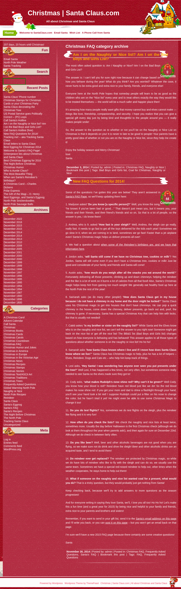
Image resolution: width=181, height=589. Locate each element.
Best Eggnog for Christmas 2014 (22, 147)
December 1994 (13, 285)
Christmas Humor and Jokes (20, 347)
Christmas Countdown (16, 340)
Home (9, 33)
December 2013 (13, 238)
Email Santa (61, 32)
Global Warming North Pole (19, 387)
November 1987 (13, 292)
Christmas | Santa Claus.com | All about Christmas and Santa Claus (134, 583)
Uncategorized (12, 424)
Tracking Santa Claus (16, 421)
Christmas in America (16, 350)
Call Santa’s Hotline (15, 120)
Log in (7, 439)
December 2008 (13, 245)
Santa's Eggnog (13, 404)
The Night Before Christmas (20, 163)
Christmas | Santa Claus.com (73, 13)
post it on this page (116, 522)
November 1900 (13, 295)
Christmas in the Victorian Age (21, 357)
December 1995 (13, 279)
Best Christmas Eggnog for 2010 (22, 160)
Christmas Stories (14, 371)
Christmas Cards (13, 334)
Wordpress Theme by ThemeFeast (82, 583)
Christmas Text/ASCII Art (18, 374)
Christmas (9, 327)
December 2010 (13, 242)
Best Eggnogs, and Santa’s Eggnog (24, 197)
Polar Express (12, 190)
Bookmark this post (77, 170)
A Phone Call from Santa (96, 32)
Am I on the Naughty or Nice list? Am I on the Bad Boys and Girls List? (120, 57)
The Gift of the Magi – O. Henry (22, 194)
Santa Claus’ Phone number (20, 96)
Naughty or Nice (154, 167)
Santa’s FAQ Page (76, 196)
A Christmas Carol (14, 317)
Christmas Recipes (14, 364)
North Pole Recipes (15, 394)
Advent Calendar (13, 320)
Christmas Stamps (14, 367)
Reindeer (9, 397)
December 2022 (13, 218)
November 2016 (13, 222)
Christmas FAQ (135, 167)
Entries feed (11, 442)
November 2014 (13, 235)
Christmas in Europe (15, 354)
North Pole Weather (15, 62)
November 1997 (13, 272)
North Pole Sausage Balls (18, 204)
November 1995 (13, 282)
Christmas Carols (13, 337)
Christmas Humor (14, 167)
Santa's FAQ (88, 554)
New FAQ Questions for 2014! (99, 181)
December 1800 (13, 302)
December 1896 (13, 299)
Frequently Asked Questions (20, 384)
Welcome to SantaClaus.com (35, 32)
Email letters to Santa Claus (20, 143)
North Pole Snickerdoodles (19, 200)
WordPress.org (12, 449)
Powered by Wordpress (51, 583)
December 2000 (13, 255)
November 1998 (13, 269)
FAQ (139, 554)
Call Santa (10, 324)
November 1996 (13, 275)
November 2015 (13, 228)
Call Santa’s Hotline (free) (18, 130)
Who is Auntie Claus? (16, 170)
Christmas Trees (13, 381)
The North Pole (12, 417)
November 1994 (13, 289)
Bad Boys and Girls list (113, 170)
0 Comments (167, 73)
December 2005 (13, 248)
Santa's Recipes (13, 411)
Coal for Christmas (140, 170)
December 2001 (13, 252)
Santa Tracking (12, 65)
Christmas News (13, 360)
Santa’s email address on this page (156, 518)
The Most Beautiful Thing (18, 173)
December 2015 (13, 225)
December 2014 (13, 232)
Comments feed (13, 446)
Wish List (74, 32)
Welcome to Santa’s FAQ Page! (22, 150)
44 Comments (167, 200)
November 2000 (13, 259)
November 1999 (13, 265)
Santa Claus (11, 401)
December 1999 (13, 262)
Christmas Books (13, 330)
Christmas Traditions (15, 377)
